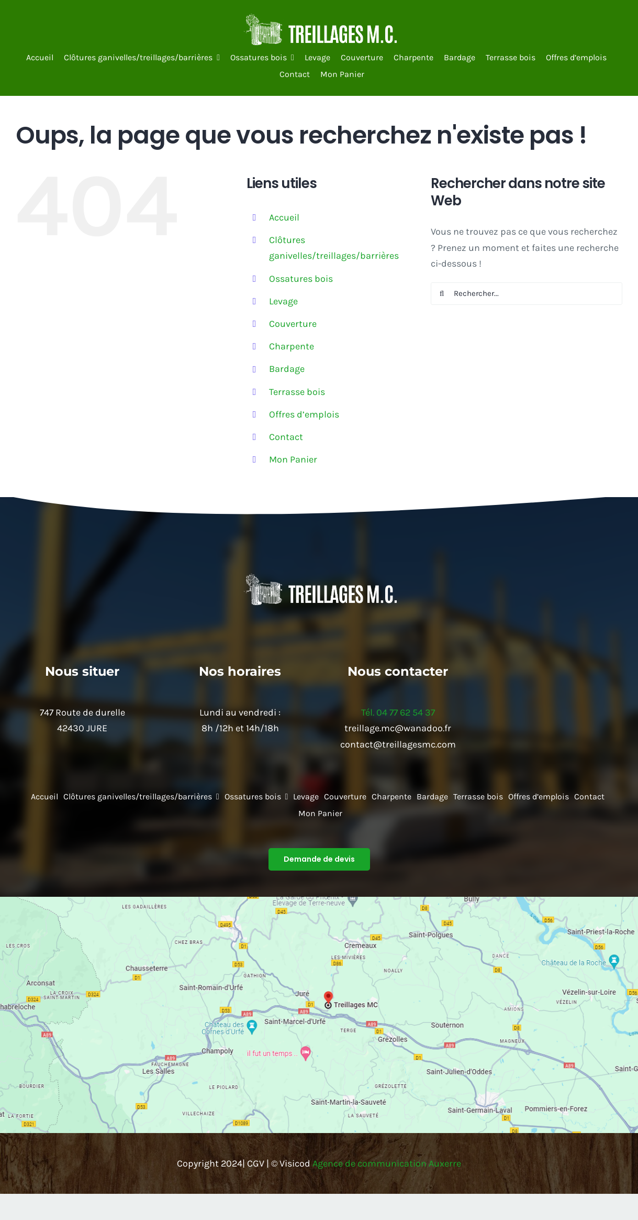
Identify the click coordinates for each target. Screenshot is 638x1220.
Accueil (284, 217)
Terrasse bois (297, 392)
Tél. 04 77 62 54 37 (398, 712)
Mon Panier (293, 459)
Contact (286, 437)
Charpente (291, 346)
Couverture (293, 323)
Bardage (287, 369)
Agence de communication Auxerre (386, 1163)
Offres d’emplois (304, 414)
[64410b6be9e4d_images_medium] (319, 18)
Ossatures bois (301, 278)
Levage (283, 301)
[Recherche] (442, 293)
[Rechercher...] (526, 293)
